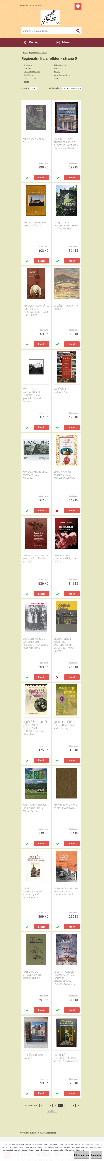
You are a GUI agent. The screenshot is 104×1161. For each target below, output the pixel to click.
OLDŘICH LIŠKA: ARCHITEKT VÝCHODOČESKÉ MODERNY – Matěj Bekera (64, 644)
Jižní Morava (28, 75)
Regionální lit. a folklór (38, 52)
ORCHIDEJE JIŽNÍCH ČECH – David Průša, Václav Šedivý (65, 725)
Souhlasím (96, 1155)
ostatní (26, 81)
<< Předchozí (31, 1105)
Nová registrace (36, 5)
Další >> (52, 1111)
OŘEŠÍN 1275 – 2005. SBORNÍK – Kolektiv (65, 807)
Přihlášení (24, 5)
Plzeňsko (57, 68)
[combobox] (65, 88)
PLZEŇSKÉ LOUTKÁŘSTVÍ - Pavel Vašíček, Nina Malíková (66, 1058)
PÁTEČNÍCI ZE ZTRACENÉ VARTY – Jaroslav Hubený (34, 974)
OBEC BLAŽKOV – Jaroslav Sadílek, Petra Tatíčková (65, 558)
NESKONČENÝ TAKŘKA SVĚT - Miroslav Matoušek (35, 475)
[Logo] (50, 17)
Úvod (25, 52)
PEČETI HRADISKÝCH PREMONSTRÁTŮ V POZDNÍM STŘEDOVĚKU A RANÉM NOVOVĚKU (65, 977)
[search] (78, 30)
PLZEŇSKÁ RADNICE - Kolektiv (35, 1056)
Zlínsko (56, 78)
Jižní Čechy (28, 65)
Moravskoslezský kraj (62, 75)
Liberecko (27, 68)
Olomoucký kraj (30, 78)
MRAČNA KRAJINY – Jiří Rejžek (66, 307)
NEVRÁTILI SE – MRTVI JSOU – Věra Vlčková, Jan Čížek (35, 558)
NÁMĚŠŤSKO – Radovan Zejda (62, 391)
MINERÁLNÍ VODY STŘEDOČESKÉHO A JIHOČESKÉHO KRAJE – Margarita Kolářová (66, 144)
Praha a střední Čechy (32, 71)
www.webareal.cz (48, 1132)
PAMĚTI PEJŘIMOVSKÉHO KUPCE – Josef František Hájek (32, 893)
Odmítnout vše (81, 1155)
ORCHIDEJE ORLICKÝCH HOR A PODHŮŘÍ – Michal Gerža (35, 808)
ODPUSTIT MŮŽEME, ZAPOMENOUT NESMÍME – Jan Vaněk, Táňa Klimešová (35, 643)
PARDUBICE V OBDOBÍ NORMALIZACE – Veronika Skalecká (66, 891)
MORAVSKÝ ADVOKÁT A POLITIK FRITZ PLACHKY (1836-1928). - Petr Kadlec (36, 310)
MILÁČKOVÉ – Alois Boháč (33, 141)
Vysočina (57, 71)
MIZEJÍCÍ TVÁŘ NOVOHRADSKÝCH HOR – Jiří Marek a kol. (67, 225)
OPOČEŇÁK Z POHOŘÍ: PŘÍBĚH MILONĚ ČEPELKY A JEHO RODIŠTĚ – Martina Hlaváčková (35, 728)
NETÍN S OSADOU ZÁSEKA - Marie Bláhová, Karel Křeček (65, 475)
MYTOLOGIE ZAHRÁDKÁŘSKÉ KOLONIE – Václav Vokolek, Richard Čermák (32, 395)
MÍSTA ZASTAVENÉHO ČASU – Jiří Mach (35, 224)
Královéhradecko (60, 65)
